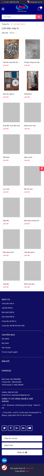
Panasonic (28, 94)
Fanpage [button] (6, 371)
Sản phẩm (5, 339)
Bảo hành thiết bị (8, 312)
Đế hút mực (28, 189)
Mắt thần (6, 157)
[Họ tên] (22, 438)
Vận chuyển (6, 348)
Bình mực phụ (29, 284)
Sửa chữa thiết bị (8, 317)
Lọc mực (6, 189)
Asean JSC (29, 468)
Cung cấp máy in (8, 303)
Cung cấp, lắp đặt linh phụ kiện (13, 325)
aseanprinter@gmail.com (21, 395)
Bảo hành (5, 343)
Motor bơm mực (30, 126)
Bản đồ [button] (5, 361)
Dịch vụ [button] (6, 300)
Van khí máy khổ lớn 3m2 (12, 62)
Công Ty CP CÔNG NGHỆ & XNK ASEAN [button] (17, 400)
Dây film (6, 221)
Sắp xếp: (5, 33)
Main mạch (28, 157)
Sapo (27, 471)
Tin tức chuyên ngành (10, 352)
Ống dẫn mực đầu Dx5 (11, 126)
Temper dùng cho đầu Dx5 (33, 62)
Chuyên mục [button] (8, 335)
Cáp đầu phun (29, 252)
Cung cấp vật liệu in (9, 321)
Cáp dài (6, 284)
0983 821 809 (14, 2)
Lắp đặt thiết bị (7, 308)
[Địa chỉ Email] (22, 445)
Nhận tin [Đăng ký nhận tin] (22, 452)
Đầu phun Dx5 (8, 252)
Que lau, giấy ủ (8, 94)
